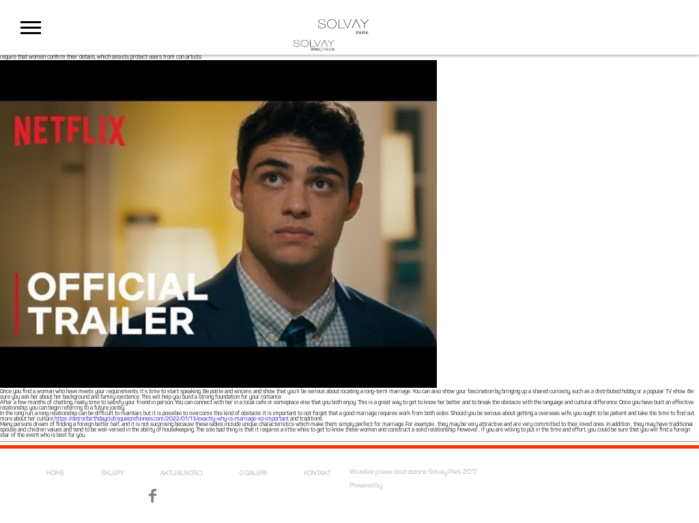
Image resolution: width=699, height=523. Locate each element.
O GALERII (253, 473)
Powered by (366, 486)
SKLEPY (112, 473)
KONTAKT (317, 473)
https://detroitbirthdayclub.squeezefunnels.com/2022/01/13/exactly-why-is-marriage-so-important (172, 419)
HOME (55, 473)
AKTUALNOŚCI (181, 473)
